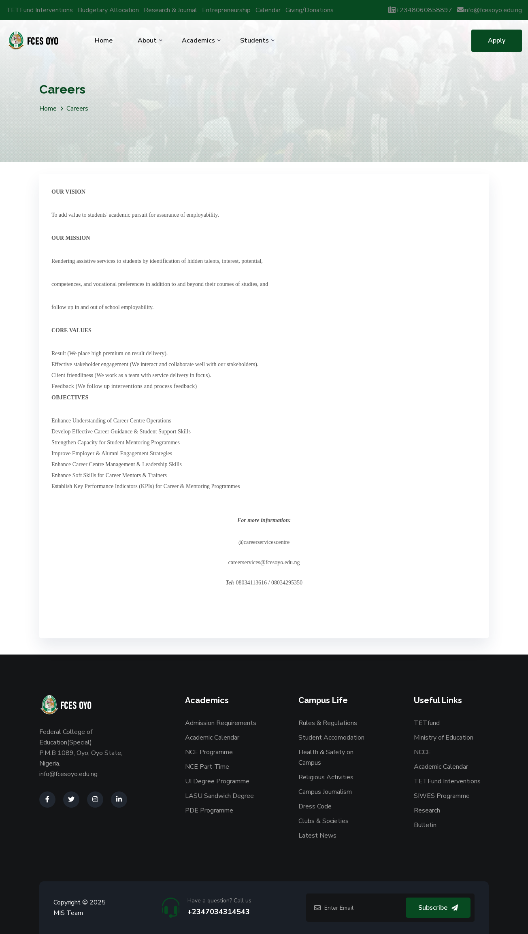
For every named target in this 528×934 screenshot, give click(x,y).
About (147, 40)
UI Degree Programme (217, 781)
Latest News (317, 835)
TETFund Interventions (39, 10)
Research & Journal (170, 10)
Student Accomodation (331, 737)
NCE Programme (209, 752)
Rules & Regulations (327, 723)
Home (104, 40)
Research (427, 810)
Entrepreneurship (226, 10)
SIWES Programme (442, 795)
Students (254, 40)
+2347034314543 (218, 912)
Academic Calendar (212, 737)
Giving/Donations (309, 10)
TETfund (427, 723)
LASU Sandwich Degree (219, 795)
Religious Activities (325, 777)
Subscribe (438, 907)
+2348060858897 (420, 10)
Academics (198, 40)
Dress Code (315, 806)
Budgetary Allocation (108, 10)
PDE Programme (209, 810)
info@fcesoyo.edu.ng (489, 10)
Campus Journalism (325, 791)
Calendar (268, 10)
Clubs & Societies (323, 821)
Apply (496, 40)
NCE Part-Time (207, 766)
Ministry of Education (443, 737)
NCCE (422, 752)
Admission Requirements (220, 723)
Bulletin (425, 825)
